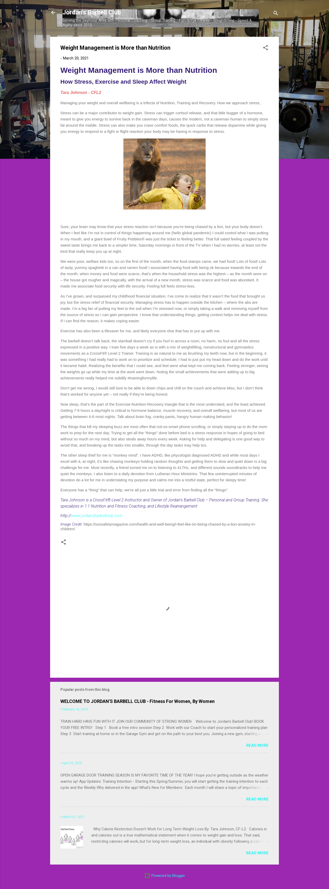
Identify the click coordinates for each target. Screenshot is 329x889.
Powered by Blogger (164, 875)
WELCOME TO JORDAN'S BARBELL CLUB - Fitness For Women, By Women (137, 701)
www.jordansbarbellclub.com (96, 515)
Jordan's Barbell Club (91, 12)
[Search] (276, 14)
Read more (257, 745)
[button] (265, 49)
